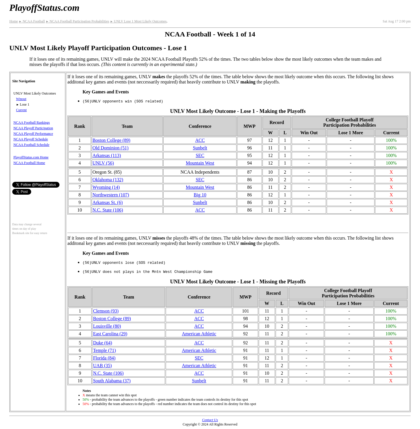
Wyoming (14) (106, 187)
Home (13, 21)
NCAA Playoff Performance (33, 134)
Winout (21, 99)
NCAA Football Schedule (31, 145)
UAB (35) (102, 365)
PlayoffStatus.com (44, 7)
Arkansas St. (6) (107, 202)
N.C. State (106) (107, 209)
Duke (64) (102, 342)
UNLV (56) (103, 163)
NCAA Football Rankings (31, 123)
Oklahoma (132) (107, 179)
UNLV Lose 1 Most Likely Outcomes (138, 21)
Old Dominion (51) (110, 147)
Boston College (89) (111, 140)
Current (21, 110)
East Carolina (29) (110, 333)
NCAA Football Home (29, 163)
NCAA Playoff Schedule (30, 139)
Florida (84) (104, 357)
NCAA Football (32, 21)
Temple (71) (104, 350)
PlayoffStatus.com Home (30, 157)
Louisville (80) (107, 326)
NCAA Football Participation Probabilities (77, 21)
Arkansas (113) (106, 155)
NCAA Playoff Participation (33, 128)
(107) (110, 194)
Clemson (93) (106, 310)
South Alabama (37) (112, 380)
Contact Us (210, 420)
